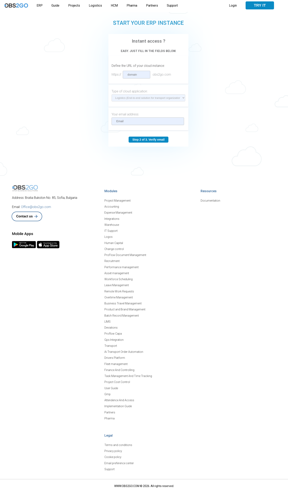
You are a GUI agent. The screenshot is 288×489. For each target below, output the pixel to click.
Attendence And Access (119, 398)
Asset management (116, 272)
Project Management (117, 200)
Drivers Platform (114, 356)
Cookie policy (112, 455)
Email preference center (119, 461)
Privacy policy (113, 449)
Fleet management (116, 362)
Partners (152, 5)
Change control (114, 248)
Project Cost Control (117, 380)
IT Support (111, 230)
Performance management (121, 266)
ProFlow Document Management (125, 254)
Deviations (111, 326)
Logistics (95, 5)
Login (233, 5)
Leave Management (116, 284)
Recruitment (112, 260)
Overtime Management (118, 296)
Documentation (210, 200)
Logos (108, 236)
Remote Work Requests (119, 290)
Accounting (111, 206)
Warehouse (111, 224)
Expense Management (118, 212)
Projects (74, 5)
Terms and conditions (118, 443)
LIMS (107, 320)
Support (172, 5)
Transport (110, 344)
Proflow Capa (113, 332)
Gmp (107, 392)
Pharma (132, 5)
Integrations (111, 218)
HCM (114, 5)
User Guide (111, 386)
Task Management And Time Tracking (128, 374)
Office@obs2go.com (36, 207)
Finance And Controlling (119, 368)
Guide (55, 5)
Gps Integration (114, 338)
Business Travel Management (123, 302)
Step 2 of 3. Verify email (148, 139)
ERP (40, 5)
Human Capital (113, 242)
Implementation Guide (118, 404)
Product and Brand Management (124, 308)
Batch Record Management (121, 314)
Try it (260, 5)
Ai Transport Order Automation (123, 350)
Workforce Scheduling (118, 278)
